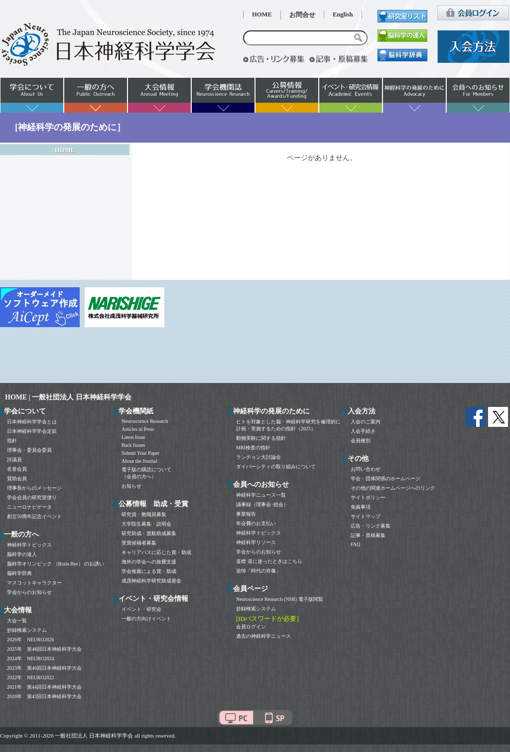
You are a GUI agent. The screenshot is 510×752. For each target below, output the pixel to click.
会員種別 (361, 440)
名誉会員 (17, 469)
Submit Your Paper (140, 453)
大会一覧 (17, 620)
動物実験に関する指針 (261, 438)
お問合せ (302, 14)
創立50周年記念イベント (34, 516)
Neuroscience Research (145, 421)
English (343, 14)
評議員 (14, 459)
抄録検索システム (27, 630)
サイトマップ (366, 516)
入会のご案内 (366, 421)
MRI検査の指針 (253, 447)
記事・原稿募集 (368, 535)
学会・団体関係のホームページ (385, 478)
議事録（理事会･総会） (262, 504)
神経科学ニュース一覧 (261, 495)
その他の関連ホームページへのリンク (393, 488)
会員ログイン (251, 626)
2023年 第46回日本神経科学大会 (44, 668)
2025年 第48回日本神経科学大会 (44, 649)
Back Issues (133, 445)
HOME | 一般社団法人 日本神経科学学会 (68, 397)
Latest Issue (133, 437)
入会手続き (363, 431)
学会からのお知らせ (29, 592)
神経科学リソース (256, 542)
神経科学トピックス (29, 545)
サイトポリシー (368, 497)
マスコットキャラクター (34, 582)
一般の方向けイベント (146, 618)
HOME (262, 14)
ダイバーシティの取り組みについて (276, 466)
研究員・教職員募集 (144, 514)
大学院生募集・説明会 (146, 524)
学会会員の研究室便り (32, 497)
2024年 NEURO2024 (30, 658)
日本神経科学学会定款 (32, 431)
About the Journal (139, 461)
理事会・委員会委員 (29, 450)
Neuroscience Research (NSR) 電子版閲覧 (279, 599)
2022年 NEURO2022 (30, 677)
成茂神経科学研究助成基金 (151, 580)
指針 (12, 440)
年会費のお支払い (256, 523)
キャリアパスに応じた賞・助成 (156, 552)
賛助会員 (17, 478)
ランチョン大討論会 (258, 457)
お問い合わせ (366, 469)
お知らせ (131, 486)
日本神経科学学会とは (32, 421)
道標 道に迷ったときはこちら (269, 561)
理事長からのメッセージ (34, 488)
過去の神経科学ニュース (263, 636)
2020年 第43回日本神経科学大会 (44, 696)
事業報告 (246, 514)
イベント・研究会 (141, 609)
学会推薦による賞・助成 (149, 571)
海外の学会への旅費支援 (149, 561)
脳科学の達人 (22, 554)
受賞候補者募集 (139, 543)
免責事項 (361, 507)
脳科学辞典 (19, 573)
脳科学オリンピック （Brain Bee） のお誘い (55, 563)
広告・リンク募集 (370, 526)
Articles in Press (138, 429)
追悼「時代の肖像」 (258, 570)
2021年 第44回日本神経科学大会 (44, 687)
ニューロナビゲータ (29, 507)
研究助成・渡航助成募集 (149, 533)
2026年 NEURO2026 (30, 639)
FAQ (355, 544)
